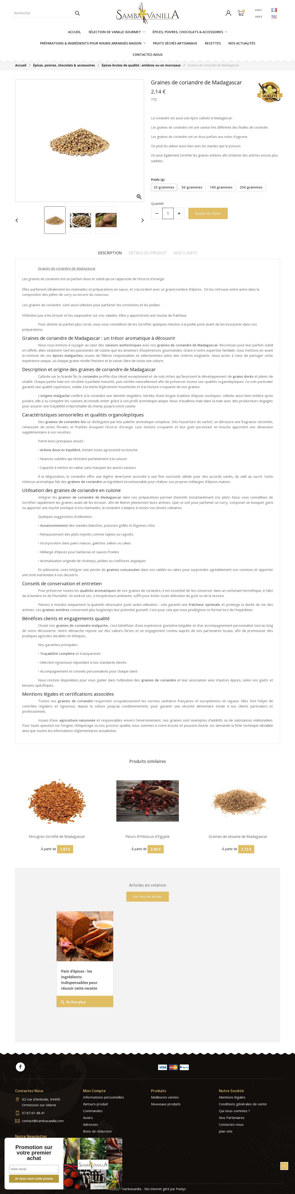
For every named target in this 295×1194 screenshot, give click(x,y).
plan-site (226, 1131)
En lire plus (72, 1002)
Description (110, 252)
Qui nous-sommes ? (234, 1110)
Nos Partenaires (232, 1117)
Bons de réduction (97, 1131)
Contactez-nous (231, 1124)
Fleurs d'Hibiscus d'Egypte (147, 836)
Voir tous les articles (147, 896)
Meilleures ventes (165, 1097)
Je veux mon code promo (34, 1178)
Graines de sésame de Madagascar (238, 836)
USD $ (258, 16)
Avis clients (185, 252)
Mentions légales (232, 1097)
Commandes (93, 1110)
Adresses (90, 1124)
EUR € (258, 9)
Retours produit (95, 1104)
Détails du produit (148, 252)
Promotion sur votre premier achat (34, 1153)
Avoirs (88, 1117)
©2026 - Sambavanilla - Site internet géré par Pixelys (147, 1189)
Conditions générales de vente (243, 1104)
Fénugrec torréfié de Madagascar (57, 836)
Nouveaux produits (166, 1104)
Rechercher (77, 13)
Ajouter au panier (208, 213)
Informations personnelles (103, 1097)
